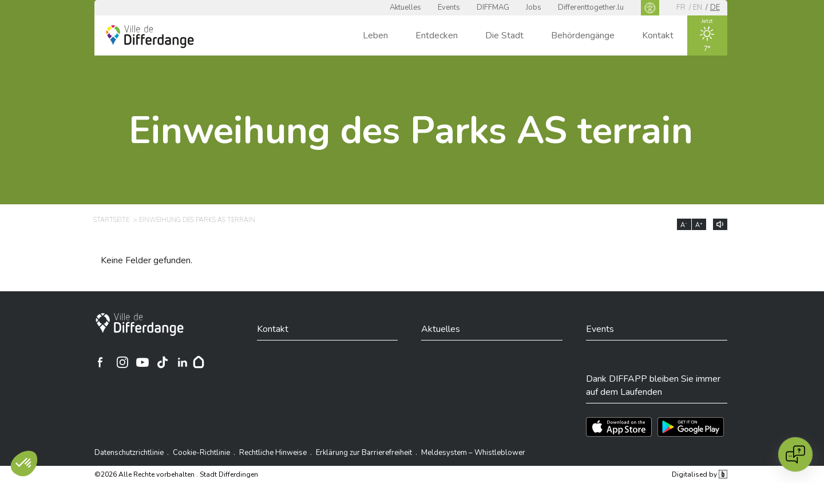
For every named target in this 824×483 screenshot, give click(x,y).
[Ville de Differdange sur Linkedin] (183, 362)
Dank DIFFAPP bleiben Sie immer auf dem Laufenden (653, 385)
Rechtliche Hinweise (273, 453)
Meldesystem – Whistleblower (473, 453)
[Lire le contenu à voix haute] (720, 224)
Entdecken (436, 35)
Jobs (533, 7)
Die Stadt (504, 35)
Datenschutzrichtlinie (129, 453)
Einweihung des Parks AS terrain (411, 130)
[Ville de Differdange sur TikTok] (162, 362)
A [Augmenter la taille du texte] (699, 224)
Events (449, 7)
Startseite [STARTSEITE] (111, 220)
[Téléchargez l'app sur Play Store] (690, 427)
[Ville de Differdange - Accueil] (150, 36)
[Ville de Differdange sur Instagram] (122, 362)
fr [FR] (681, 7)
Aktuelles (405, 7)
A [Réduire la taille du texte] (683, 224)
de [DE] (715, 7)
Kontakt (658, 35)
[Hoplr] (199, 362)
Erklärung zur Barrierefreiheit (364, 453)
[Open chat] (795, 454)
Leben (375, 35)
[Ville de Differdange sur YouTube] (142, 362)
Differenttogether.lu (591, 7)
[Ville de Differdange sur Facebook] (100, 362)
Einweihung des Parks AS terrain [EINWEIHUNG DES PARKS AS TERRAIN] (197, 220)
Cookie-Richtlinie (201, 453)
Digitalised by (699, 474)
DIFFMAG (493, 7)
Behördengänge (583, 35)
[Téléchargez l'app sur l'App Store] (619, 427)
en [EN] (697, 7)
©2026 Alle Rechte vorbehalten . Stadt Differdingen (176, 474)
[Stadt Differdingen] (139, 324)
